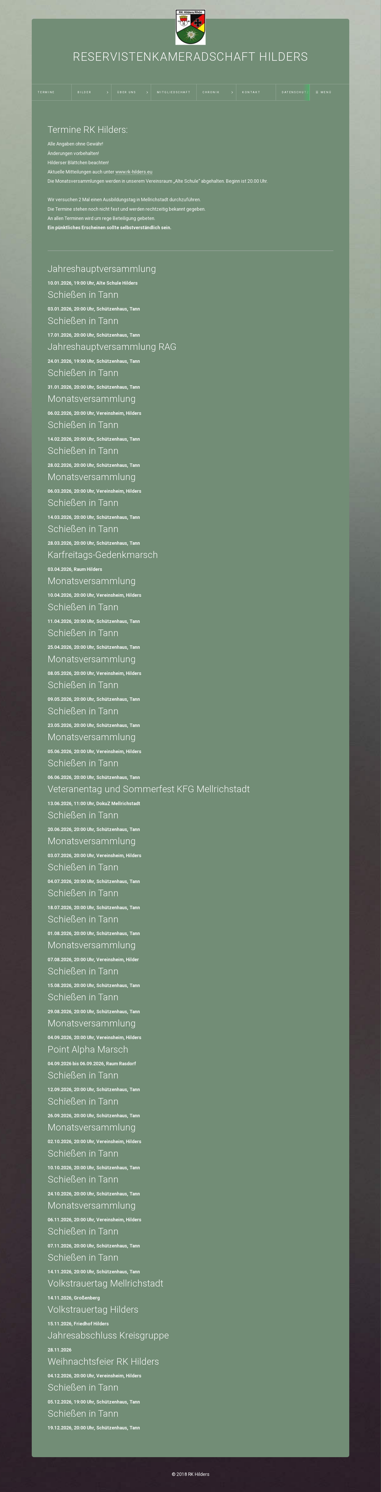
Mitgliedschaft (173, 92)
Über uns (126, 92)
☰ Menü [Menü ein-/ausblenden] (324, 92)
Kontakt (251, 92)
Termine (46, 92)
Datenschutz (295, 92)
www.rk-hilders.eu (133, 172)
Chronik (211, 92)
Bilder (84, 92)
